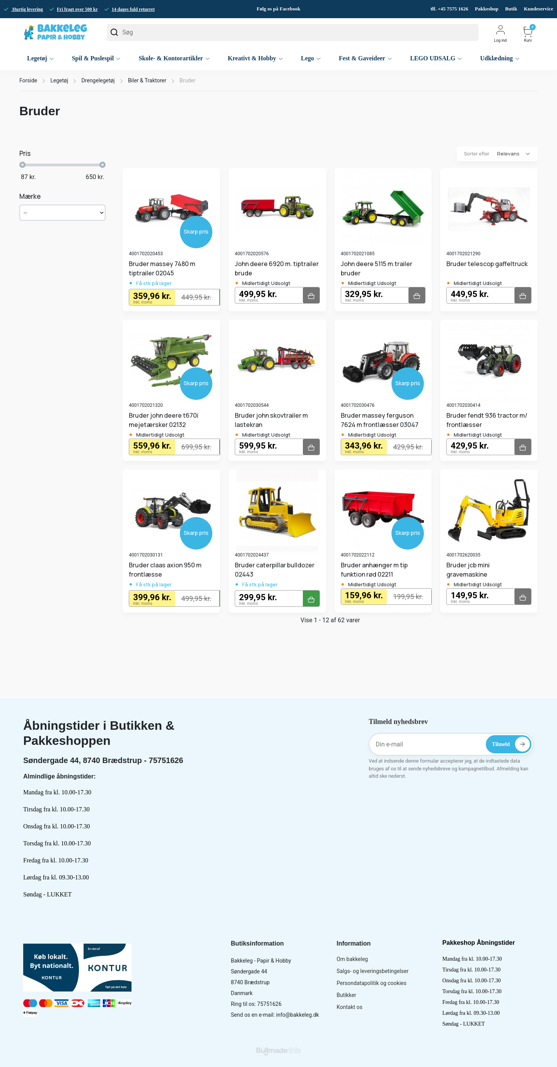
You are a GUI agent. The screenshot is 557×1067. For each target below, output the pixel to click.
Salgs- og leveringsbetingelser (372, 971)
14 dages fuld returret (133, 9)
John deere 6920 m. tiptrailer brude (277, 268)
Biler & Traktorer (147, 80)
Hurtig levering (27, 9)
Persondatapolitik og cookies (372, 983)
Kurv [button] (528, 34)
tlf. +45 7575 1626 (450, 9)
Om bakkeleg (352, 959)
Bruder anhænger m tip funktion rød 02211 (374, 570)
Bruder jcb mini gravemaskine (468, 570)
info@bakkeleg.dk (297, 1015)
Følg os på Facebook (278, 9)
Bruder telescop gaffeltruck (487, 263)
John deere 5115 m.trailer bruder (376, 268)
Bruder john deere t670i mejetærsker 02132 (163, 420)
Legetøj (59, 80)
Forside (28, 80)
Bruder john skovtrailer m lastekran (271, 420)
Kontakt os (349, 1007)
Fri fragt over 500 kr (77, 9)
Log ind (500, 33)
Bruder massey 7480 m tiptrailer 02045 (162, 268)
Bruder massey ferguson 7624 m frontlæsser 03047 (380, 420)
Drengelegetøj (97, 80)
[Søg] (292, 32)
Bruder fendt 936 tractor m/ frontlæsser (486, 420)
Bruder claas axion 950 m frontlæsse (165, 570)
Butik (511, 9)
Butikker (346, 995)
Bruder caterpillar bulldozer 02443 (274, 570)
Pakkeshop (487, 9)
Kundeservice (538, 9)
